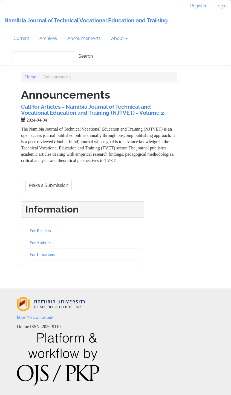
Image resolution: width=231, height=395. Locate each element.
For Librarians (42, 254)
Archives (48, 38)
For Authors (40, 242)
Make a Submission (48, 185)
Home (30, 77)
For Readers (40, 230)
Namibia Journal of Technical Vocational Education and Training (86, 20)
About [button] (119, 38)
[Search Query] (43, 56)
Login (221, 5)
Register (198, 5)
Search (86, 56)
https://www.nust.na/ (35, 317)
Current (21, 38)
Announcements (84, 38)
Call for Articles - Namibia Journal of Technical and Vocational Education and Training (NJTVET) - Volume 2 (92, 110)
